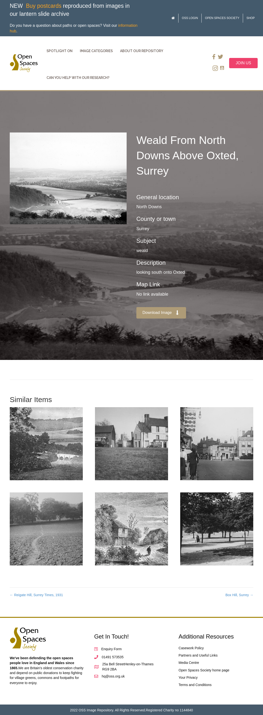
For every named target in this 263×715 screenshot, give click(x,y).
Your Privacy (187, 677)
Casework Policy (191, 648)
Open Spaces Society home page (203, 670)
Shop (250, 18)
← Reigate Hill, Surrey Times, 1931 (36, 595)
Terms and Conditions (194, 685)
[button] (161, 313)
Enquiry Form (111, 649)
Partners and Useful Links (197, 655)
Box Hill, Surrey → (239, 595)
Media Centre (188, 663)
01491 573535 (113, 657)
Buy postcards (43, 6)
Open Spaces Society (222, 18)
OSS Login (190, 18)
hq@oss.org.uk (113, 676)
